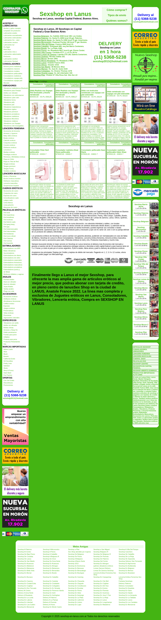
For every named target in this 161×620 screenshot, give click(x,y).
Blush (6, 354)
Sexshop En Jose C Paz (102, 595)
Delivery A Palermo (49, 597)
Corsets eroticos (9, 145)
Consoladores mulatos (12, 71)
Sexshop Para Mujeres (141, 310)
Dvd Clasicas (8, 238)
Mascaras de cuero (10, 207)
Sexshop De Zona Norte (51, 561)
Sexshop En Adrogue (101, 563)
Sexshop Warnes (40, 69)
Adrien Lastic (8, 349)
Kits (5, 344)
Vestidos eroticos (10, 171)
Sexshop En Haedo (126, 593)
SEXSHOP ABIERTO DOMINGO (145, 370)
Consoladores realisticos (12, 76)
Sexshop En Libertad (25, 602)
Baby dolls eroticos (10, 136)
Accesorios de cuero (11, 191)
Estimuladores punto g (12, 269)
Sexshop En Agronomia (127, 563)
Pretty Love (8, 363)
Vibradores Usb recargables (13, 126)
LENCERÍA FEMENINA (141, 354)
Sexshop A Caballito (50, 554)
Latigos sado (8, 200)
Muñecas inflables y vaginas (14, 274)
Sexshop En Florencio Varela (53, 590)
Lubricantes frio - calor (12, 40)
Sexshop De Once (49, 559)
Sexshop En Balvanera (26, 568)
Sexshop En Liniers (75, 602)
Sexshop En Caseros (25, 581)
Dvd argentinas (9, 215)
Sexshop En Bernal (24, 573)
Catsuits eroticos (9, 140)
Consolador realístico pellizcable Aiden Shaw (116, 151)
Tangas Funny (9, 168)
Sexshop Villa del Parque (43, 44)
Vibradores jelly (9, 102)
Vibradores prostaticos (12, 114)
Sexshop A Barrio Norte (76, 561)
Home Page (33, 81)
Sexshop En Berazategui (77, 570)
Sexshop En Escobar (75, 588)
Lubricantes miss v (10, 52)
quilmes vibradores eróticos (103, 566)
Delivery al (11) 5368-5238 (15, 393)
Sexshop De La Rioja (126, 556)
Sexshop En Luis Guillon (26, 604)
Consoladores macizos (12, 69)
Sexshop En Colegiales (51, 586)
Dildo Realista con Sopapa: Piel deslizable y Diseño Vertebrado (67, 93)
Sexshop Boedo (40, 48)
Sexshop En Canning (75, 577)
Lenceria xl (7, 150)
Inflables (7, 337)
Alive (5, 352)
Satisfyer (7, 366)
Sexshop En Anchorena (76, 566)
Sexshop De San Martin (26, 561)
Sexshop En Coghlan (101, 583)
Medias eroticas (9, 152)
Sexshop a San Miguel (101, 549)
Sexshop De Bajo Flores (26, 554)
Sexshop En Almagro (50, 566)
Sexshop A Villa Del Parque (128, 549)
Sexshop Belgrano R (100, 552)
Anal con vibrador (10, 282)
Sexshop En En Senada (51, 588)
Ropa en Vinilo (9, 159)
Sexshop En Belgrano (126, 568)
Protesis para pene (10, 339)
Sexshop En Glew (74, 593)
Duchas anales (9, 279)
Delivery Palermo (125, 583)
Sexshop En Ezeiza (100, 588)
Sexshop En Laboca (25, 600)
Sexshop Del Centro (100, 561)
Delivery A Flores (49, 604)
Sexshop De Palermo (101, 559)
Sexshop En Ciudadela (51, 583)
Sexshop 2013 (73, 563)
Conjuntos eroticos (10, 143)
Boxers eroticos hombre (12, 178)
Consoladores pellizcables (13, 73)
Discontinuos (8, 383)
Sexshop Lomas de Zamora (44, 55)
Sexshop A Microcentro (51, 549)
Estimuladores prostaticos (13, 267)
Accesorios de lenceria (12, 131)
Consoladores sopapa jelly (13, 78)
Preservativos (8, 310)
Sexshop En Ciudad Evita (27, 583)
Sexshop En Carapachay (102, 577)
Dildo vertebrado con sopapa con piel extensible (118, 93)
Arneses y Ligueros (10, 133)
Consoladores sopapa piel (13, 80)
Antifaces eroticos (10, 299)
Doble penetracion (10, 332)
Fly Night (7, 47)
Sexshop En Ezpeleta (126, 588)
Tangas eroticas (9, 164)
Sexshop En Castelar (50, 581)
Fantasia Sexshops (126, 581)
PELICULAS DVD (139, 361)
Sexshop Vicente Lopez (43, 73)
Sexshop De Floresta (101, 556)
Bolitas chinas (8, 327)
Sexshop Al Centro (24, 552)
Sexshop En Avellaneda (127, 566)
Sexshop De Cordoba (25, 556)
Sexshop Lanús (39, 63)
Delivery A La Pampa (50, 600)
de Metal (7, 272)
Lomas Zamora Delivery (102, 568)
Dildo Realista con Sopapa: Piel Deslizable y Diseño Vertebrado (41, 93)
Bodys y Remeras (10, 176)
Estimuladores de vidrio (12, 258)
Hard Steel (7, 373)
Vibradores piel (9, 104)
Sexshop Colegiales (41, 71)
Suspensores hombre (11, 185)
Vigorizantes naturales (12, 318)
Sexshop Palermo (40, 38)
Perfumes (7, 56)
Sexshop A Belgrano (75, 559)
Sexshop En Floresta (100, 590)
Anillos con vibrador (11, 93)
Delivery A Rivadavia (25, 595)
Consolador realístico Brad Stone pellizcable (67, 151)
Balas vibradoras (10, 251)
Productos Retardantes (12, 342)
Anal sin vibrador (10, 284)
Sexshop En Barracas (76, 568)
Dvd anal (7, 212)
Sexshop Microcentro (42, 42)
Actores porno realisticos (12, 66)
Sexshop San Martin (41, 67)
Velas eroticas (8, 313)
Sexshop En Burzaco (25, 577)
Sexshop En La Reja (100, 597)
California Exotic (9, 359)
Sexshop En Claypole (76, 583)
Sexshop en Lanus (65, 14)
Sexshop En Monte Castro (52, 607)
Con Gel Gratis (9, 380)
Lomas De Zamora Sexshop (103, 570)
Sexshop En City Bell (101, 581)
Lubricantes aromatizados (13, 35)
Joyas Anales (8, 286)
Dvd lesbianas (9, 234)
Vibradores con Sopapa (12, 123)
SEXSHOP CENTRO (140, 364)
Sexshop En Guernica (101, 593)
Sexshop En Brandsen (127, 573)
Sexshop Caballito (41, 46)
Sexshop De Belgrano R (102, 554)
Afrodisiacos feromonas (12, 301)
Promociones (8, 385)
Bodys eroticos (9, 138)
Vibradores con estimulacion (14, 95)
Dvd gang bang (9, 224)
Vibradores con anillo (11, 323)
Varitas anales (9, 289)
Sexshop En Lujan (74, 604)
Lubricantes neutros (11, 42)
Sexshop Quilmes (40, 57)
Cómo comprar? (117, 10)
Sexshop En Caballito (50, 577)
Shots (6, 368)
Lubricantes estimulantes (12, 38)
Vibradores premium (11, 112)
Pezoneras (7, 315)
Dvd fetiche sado (10, 222)
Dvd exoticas (8, 220)
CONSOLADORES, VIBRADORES (140, 350)
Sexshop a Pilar (73, 549)
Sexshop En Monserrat (127, 604)
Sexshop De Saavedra (127, 559)
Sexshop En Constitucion (77, 586)
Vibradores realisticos (11, 116)
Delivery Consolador (126, 586)
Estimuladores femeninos (13, 262)
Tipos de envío (117, 15)
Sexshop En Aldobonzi (26, 566)
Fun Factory (8, 375)
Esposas (7, 306)
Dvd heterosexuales (11, 229)
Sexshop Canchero (126, 552)
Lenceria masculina (10, 183)
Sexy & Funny (8, 370)
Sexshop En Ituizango (76, 595)
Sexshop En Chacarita (76, 581)
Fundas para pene (10, 335)
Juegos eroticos (9, 308)
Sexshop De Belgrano (76, 554)
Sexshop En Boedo (50, 573)
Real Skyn (7, 49)
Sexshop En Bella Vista (26, 570)
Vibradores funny (10, 100)
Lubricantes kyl (9, 45)
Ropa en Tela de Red (11, 161)
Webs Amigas (80, 546)
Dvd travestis (8, 243)
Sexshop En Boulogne (76, 573)
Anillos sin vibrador (10, 325)
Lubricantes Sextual (11, 61)
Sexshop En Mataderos (101, 604)
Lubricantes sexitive (11, 59)
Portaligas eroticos (10, 154)
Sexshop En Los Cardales (128, 602)
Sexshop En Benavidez (51, 570)
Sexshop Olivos (40, 65)
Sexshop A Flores (49, 552)
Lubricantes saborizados (12, 54)
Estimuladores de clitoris (12, 255)
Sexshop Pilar (39, 75)
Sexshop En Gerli (49, 593)
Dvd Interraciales (10, 231)
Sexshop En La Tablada (127, 597)
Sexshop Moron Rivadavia (44, 61)
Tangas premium (9, 166)
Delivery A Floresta (49, 602)
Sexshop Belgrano (41, 36)
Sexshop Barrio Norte (42, 40)
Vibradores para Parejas (12, 90)
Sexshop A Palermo (25, 549)
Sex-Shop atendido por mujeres (79, 552)
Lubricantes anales (10, 33)
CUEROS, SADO (139, 359)
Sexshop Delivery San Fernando (130, 561)
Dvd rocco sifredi (10, 236)
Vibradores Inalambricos (12, 107)
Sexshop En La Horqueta (128, 595)
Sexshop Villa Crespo (42, 52)
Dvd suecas (8, 241)
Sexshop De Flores (75, 556)
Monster (6, 83)
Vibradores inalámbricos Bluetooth (16, 88)
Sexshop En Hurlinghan (51, 595)
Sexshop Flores (39, 50)
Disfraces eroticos (10, 147)
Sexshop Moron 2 (141, 325)
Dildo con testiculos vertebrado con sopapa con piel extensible (92, 93)
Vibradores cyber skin (11, 97)
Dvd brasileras (9, 217)
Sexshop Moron (40, 59)
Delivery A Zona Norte (25, 593)
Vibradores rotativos (11, 121)
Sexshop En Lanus (125, 600)
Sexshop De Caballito (126, 554)
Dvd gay (6, 227)
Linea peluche (9, 205)
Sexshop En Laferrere (76, 600)
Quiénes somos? (116, 20)
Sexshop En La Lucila (25, 597)
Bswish (6, 356)
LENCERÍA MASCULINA (142, 356)
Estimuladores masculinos (13, 265)
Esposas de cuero (10, 195)
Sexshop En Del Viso (101, 586)
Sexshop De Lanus (24, 559)
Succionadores (9, 253)
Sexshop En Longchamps (102, 602)
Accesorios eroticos (10, 296)
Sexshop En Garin (125, 590)
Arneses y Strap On (11, 330)
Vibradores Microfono (11, 119)
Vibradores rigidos (10, 109)
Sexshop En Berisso (126, 570)
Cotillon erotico (9, 303)
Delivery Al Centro (24, 590)
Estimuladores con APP (12, 248)
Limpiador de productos (12, 31)
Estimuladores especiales (13, 260)
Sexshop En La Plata (75, 597)
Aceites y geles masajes (12, 28)
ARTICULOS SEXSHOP (142, 347)
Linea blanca (8, 202)
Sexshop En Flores (75, 590)
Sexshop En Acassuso (26, 563)
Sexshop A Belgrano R (51, 556)
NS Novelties (8, 361)
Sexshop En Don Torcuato (27, 588)
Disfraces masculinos (11, 181)
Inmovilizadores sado (11, 198)
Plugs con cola (9, 291)
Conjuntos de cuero (10, 193)
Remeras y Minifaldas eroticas (14, 157)
